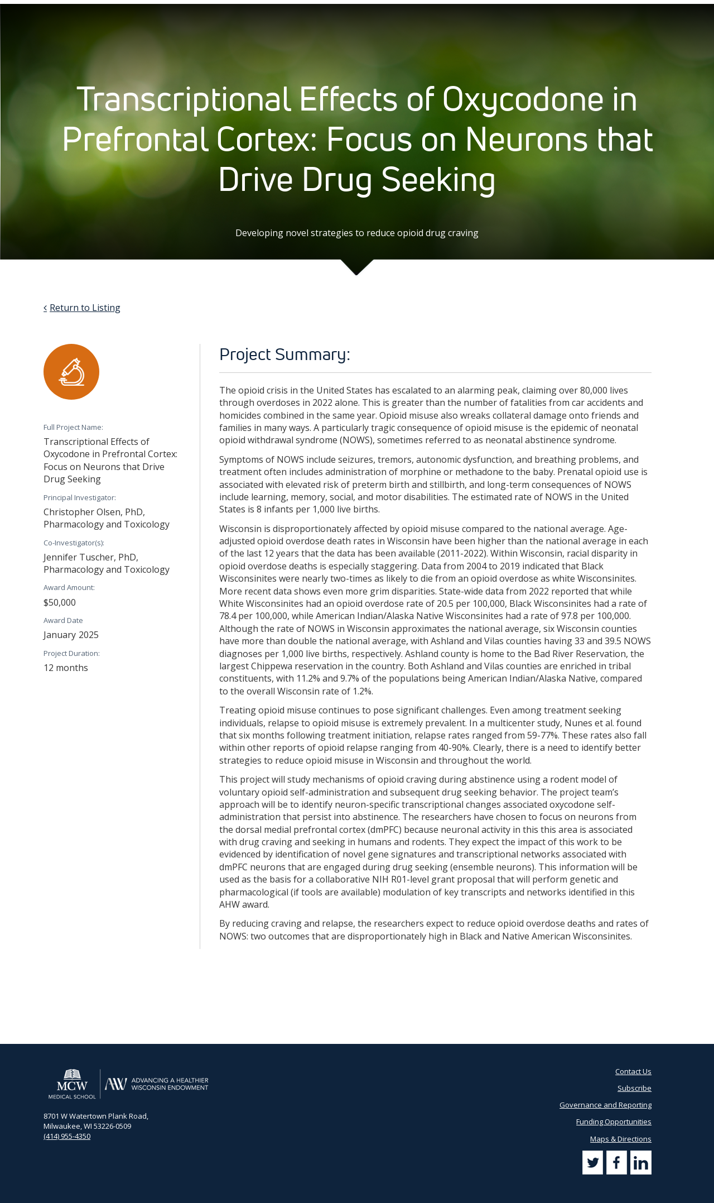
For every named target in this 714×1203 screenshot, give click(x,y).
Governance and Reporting (605, 1105)
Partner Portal (447, 11)
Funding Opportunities (614, 1121)
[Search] (659, 11)
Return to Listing (85, 307)
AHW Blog (396, 11)
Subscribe (547, 11)
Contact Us (501, 11)
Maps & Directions (621, 1139)
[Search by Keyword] (611, 11)
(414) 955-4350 (67, 1136)
